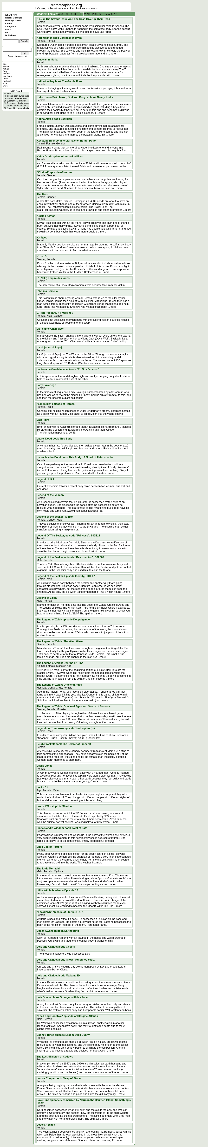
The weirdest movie (16, 105)
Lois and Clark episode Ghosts (56, 946)
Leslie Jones (44, 765)
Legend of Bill (45, 479)
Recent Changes (13, 18)
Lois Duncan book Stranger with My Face (62, 997)
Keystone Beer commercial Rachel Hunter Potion (67, 140)
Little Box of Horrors (49, 846)
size (5, 83)
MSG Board (16, 91)
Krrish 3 (41, 256)
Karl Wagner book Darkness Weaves (59, 37)
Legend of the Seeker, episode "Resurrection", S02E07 (70, 557)
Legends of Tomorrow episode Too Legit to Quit (66, 728)
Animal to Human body (18, 108)
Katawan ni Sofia (47, 59)
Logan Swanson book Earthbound (58, 930)
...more (112, 53)
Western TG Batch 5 (16, 101)
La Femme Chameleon (50, 328)
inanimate (7, 76)
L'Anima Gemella (47, 291)
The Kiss (42, 194)
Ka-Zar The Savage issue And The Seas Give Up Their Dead (73, 19)
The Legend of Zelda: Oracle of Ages (59, 684)
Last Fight (43, 419)
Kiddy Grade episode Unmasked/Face (60, 156)
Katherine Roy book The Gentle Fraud (60, 81)
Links (8, 29)
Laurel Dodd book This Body (54, 438)
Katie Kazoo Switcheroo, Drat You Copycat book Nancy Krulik (75, 97)
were (5, 86)
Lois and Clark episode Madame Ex (58, 975)
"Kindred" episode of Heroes (54, 172)
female (6, 69)
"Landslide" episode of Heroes (56, 404)
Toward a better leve (16, 98)
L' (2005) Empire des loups (53, 278)
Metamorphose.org (66, 5)
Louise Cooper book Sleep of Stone (59, 1078)
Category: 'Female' (46, 14)
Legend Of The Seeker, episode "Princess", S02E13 (68, 535)
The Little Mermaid (48, 868)
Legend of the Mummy (50, 495)
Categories (10, 26)
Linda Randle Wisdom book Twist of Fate (62, 828)
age (4, 64)
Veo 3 (10, 93)
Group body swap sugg (18, 96)
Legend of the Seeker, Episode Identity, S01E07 (66, 576)
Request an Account (17, 56)
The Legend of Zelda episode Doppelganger (64, 619)
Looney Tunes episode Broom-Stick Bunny (63, 1035)
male (5, 78)
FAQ (7, 32)
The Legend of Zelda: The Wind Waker (60, 641)
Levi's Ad (42, 787)
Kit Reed (42, 237)
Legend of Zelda (47, 597)
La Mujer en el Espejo (50, 347)
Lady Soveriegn (46, 385)
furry (5, 71)
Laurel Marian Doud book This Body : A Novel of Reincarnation (75, 457)
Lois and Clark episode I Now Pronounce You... (66, 959)
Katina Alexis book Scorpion (54, 119)
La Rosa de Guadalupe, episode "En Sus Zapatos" (68, 369)
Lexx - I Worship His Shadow (54, 806)
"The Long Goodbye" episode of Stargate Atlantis (67, 1016)
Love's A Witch (46, 1124)
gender (6, 73)
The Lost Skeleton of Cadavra (55, 1056)
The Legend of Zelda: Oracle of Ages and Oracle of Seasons (74, 706)
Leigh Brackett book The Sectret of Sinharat (64, 744)
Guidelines (10, 35)
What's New (11, 15)
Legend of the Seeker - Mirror (55, 516)
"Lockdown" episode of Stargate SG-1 (60, 912)
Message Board (13, 20)
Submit (8, 23)
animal (6, 66)
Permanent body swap (18, 103)
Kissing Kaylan (46, 215)
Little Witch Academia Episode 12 (57, 890)
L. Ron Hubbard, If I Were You (55, 312)
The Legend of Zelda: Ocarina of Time (60, 663)
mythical (7, 81)
